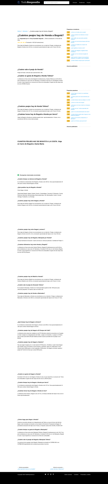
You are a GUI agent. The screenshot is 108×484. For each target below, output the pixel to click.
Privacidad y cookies (85, 474)
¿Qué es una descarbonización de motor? (80, 111)
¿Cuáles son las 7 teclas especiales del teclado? (79, 109)
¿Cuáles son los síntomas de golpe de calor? (79, 54)
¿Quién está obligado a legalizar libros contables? (79, 51)
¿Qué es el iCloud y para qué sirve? (79, 120)
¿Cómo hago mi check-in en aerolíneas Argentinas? (79, 94)
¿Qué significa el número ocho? (78, 48)
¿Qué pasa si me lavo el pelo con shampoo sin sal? (80, 106)
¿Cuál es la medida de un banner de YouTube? (79, 45)
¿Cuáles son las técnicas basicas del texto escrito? (80, 42)
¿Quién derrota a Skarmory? (57, 469)
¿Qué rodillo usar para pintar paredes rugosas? (79, 39)
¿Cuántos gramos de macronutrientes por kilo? (80, 97)
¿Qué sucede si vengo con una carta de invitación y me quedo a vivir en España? (80, 58)
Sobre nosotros (68, 474)
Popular (89, 2)
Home (19, 31)
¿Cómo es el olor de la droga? (77, 102)
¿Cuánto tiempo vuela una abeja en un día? (80, 99)
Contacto (76, 474)
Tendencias (82, 2)
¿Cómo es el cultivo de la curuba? (78, 32)
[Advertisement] (54, 17)
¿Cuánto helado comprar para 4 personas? (80, 60)
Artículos (75, 2)
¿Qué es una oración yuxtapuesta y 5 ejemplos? (79, 118)
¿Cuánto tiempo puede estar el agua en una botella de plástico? (80, 115)
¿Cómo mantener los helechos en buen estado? (79, 35)
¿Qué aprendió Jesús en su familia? (26, 469)
